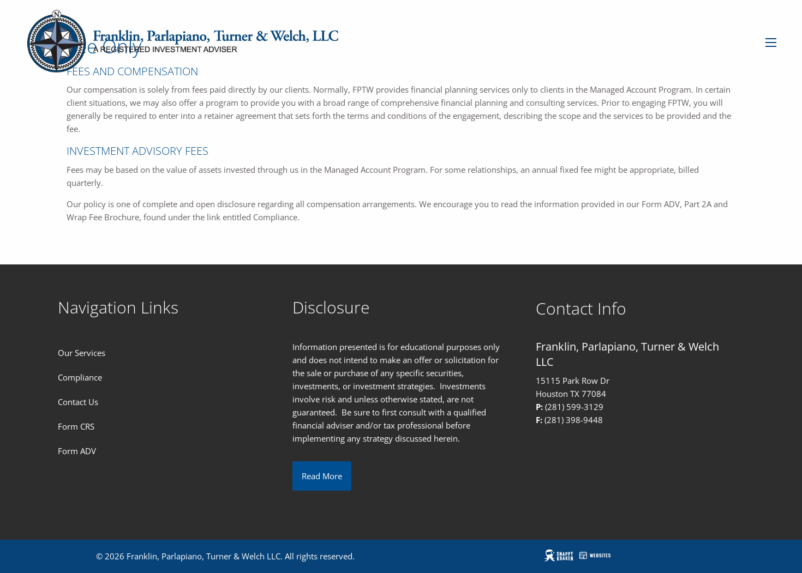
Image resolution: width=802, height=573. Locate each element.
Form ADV (77, 450)
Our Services (81, 352)
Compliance (80, 377)
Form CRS (76, 426)
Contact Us (78, 401)
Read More (322, 476)
